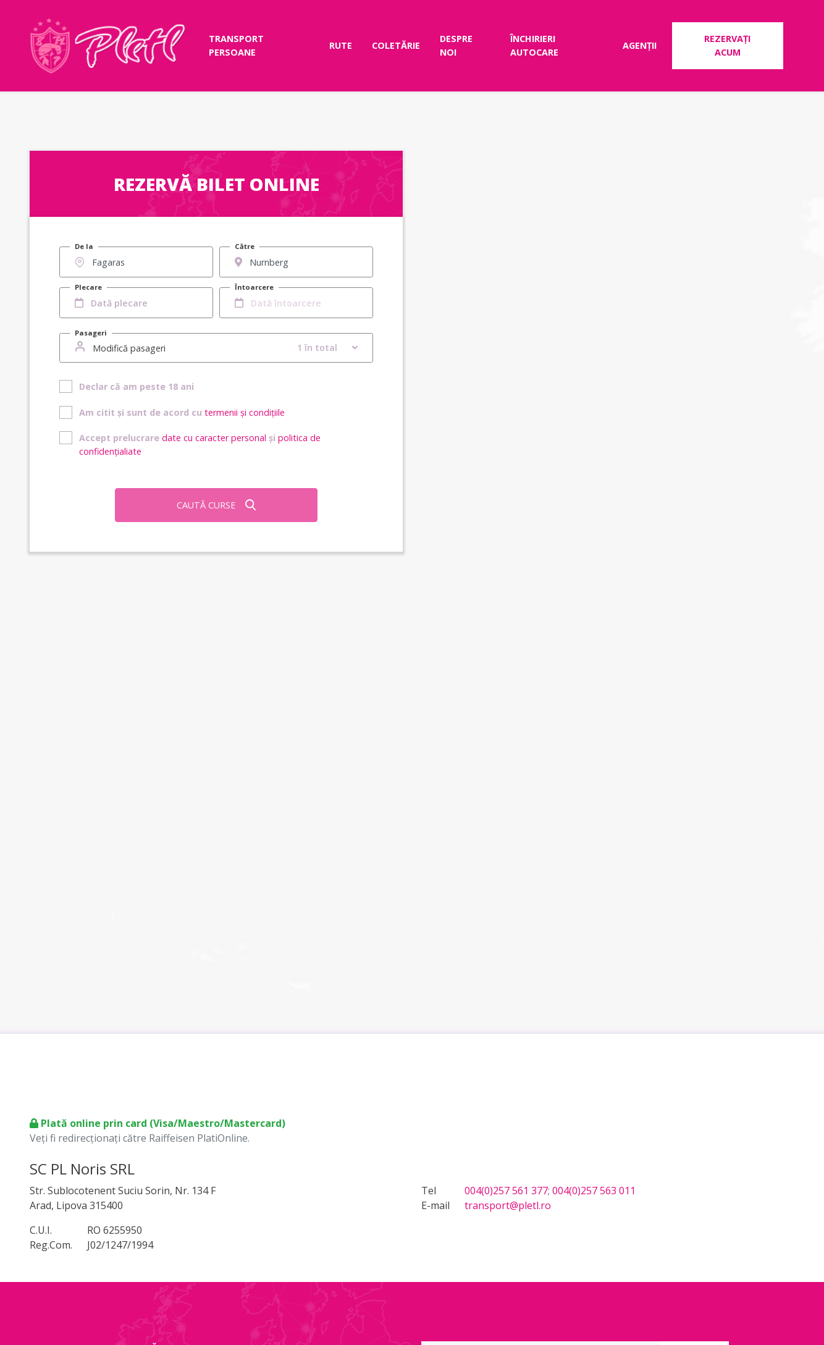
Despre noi (456, 45)
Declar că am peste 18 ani (136, 386)
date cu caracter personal (214, 438)
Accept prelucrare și (200, 444)
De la (84, 246)
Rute (340, 45)
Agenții (640, 45)
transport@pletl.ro (508, 1205)
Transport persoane (236, 45)
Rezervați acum (727, 45)
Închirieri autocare (534, 45)
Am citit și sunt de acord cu (182, 412)
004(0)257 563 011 (594, 1190)
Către (244, 246)
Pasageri (91, 332)
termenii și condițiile (244, 412)
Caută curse (216, 505)
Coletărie (396, 45)
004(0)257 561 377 (506, 1190)
